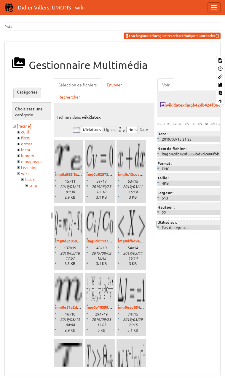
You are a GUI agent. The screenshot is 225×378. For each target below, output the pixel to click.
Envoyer (114, 84)
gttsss (26, 143)
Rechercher (69, 96)
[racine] (24, 125)
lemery (27, 155)
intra (25, 149)
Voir (166, 84)
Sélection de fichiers (77, 84)
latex (30, 179)
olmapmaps (31, 161)
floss (25, 137)
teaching (29, 167)
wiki (25, 173)
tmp (33, 185)
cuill (25, 131)
